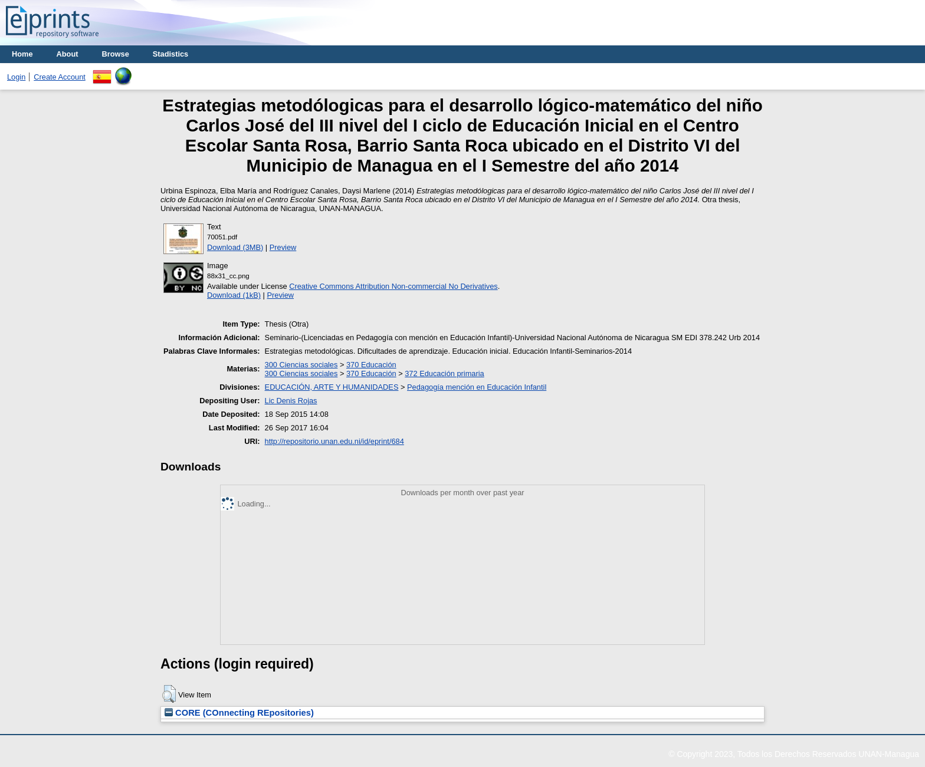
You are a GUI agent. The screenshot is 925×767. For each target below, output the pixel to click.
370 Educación (371, 364)
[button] (169, 694)
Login (16, 77)
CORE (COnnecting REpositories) (239, 712)
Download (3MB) (235, 247)
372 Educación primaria (444, 373)
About (67, 54)
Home (22, 54)
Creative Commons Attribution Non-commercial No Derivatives (393, 286)
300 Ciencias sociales (301, 364)
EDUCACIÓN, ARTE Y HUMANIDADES (332, 387)
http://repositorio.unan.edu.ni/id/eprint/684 (334, 441)
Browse (115, 54)
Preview (283, 247)
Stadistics (170, 54)
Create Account (60, 77)
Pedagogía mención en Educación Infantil (476, 387)
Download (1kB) (234, 295)
